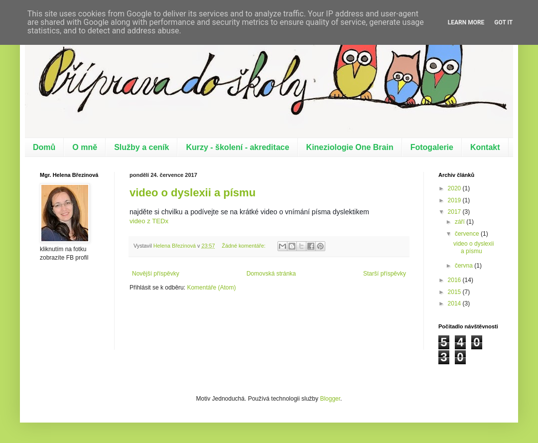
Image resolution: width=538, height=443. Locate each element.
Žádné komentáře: (244, 246)
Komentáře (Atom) (211, 287)
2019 (455, 200)
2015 (455, 292)
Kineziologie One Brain (350, 147)
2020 (455, 188)
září (460, 221)
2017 (455, 211)
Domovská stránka (271, 273)
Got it (503, 22)
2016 (455, 280)
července (468, 233)
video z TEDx (149, 221)
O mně (84, 147)
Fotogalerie (431, 147)
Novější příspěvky (155, 273)
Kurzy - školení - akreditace (237, 147)
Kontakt (485, 147)
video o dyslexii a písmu (193, 192)
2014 (455, 303)
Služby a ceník (141, 147)
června (464, 265)
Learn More (466, 22)
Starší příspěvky (384, 273)
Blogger (330, 398)
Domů (44, 147)
